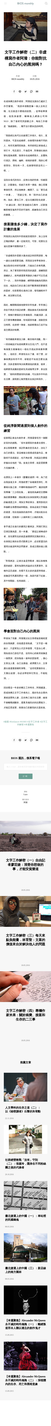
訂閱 (25, 776)
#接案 (6, 722)
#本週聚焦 (29, 724)
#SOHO (23, 722)
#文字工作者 (33, 722)
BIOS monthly (18, 79)
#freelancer (14, 722)
